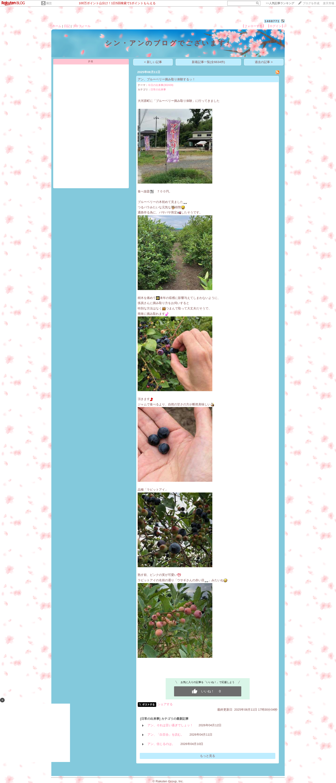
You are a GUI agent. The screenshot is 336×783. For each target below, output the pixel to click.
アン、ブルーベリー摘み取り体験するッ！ (166, 79)
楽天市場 (328, 3)
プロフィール (81, 26)
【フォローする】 (253, 26)
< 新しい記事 (153, 62)
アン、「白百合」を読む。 (165, 734)
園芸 (49, 3)
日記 (67, 26)
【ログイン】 (275, 26)
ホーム (56, 26)
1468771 (272, 21)
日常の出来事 (158, 89)
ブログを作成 (311, 3)
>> (280, 3)
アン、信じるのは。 (161, 744)
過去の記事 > (264, 62)
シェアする (165, 704)
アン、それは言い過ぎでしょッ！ (170, 725)
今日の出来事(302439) (160, 85)
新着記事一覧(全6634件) (208, 62)
